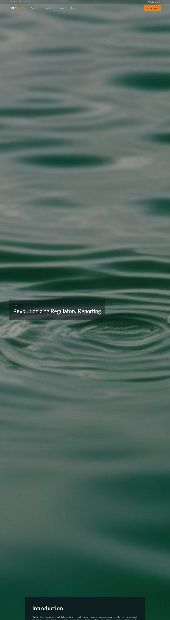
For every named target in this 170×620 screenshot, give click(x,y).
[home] (17, 8)
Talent (73, 8)
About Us (63, 8)
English (158, 2)
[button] (36, 8)
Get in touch (152, 8)
